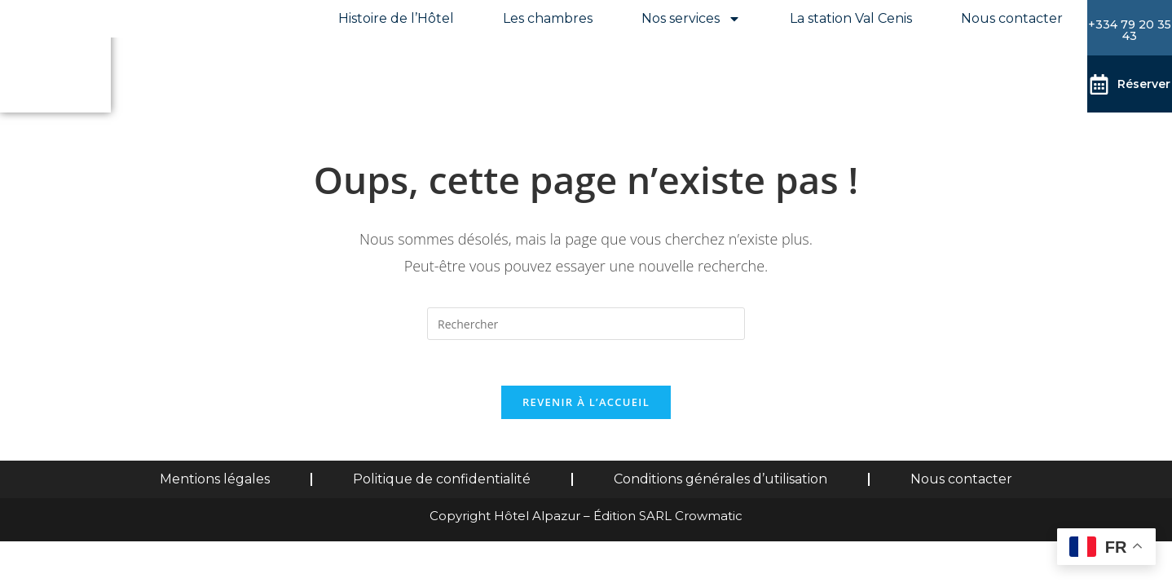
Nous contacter (1012, 18)
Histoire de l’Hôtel (396, 18)
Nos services (691, 18)
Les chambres (548, 18)
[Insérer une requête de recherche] (586, 323)
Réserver (1143, 83)
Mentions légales (215, 483)
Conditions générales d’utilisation (720, 483)
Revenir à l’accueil (586, 406)
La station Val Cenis (851, 18)
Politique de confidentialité (442, 483)
